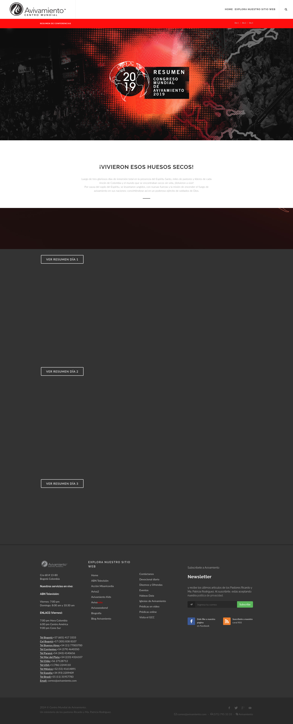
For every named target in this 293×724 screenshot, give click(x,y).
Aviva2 (95, 591)
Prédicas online (148, 611)
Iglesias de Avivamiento (152, 601)
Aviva (97, 602)
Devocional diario (149, 579)
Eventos (144, 590)
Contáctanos (146, 573)
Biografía (96, 613)
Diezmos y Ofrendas (151, 584)
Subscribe (245, 604)
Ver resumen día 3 (62, 483)
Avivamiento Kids (101, 596)
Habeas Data (146, 595)
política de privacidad (210, 595)
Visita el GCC (147, 617)
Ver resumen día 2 (62, 371)
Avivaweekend (99, 607)
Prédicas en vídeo (149, 606)
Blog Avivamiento (101, 618)
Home (94, 575)
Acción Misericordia (102, 586)
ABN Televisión (100, 580)
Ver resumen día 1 (62, 259)
